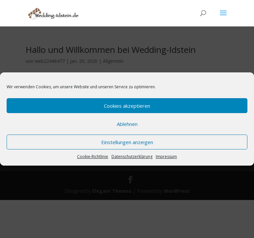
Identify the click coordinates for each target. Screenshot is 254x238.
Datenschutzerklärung (131, 156)
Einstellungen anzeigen (127, 142)
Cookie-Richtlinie (92, 156)
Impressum (166, 156)
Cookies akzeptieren (127, 105)
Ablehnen (127, 124)
